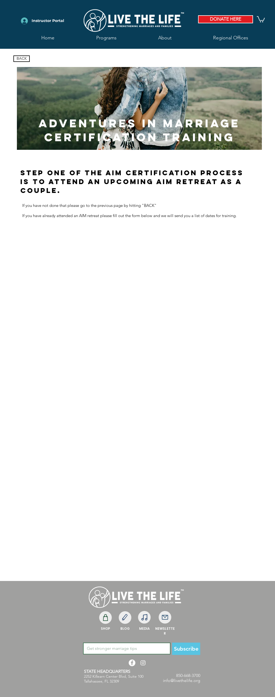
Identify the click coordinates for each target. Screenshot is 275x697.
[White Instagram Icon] (143, 662)
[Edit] (125, 617)
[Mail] (165, 617)
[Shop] (105, 617)
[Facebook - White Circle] (132, 662)
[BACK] (21, 58)
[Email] (125, 648)
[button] (164, 37)
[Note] (144, 617)
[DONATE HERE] (225, 19)
